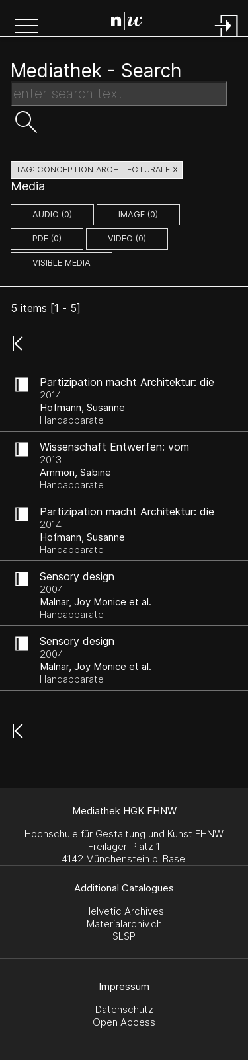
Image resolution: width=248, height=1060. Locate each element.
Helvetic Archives (124, 911)
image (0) (138, 214)
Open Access (124, 1022)
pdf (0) (47, 238)
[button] (26, 27)
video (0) (127, 238)
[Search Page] (127, 23)
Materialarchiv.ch (124, 923)
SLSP (124, 936)
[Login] (227, 38)
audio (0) (52, 214)
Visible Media (61, 263)
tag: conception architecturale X (96, 169)
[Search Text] (119, 93)
